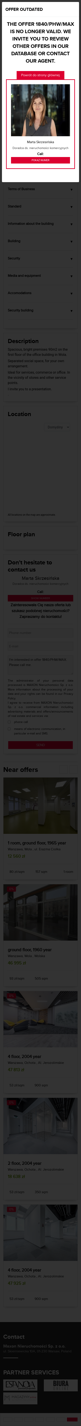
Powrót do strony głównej (40, 75)
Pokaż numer (40, 160)
